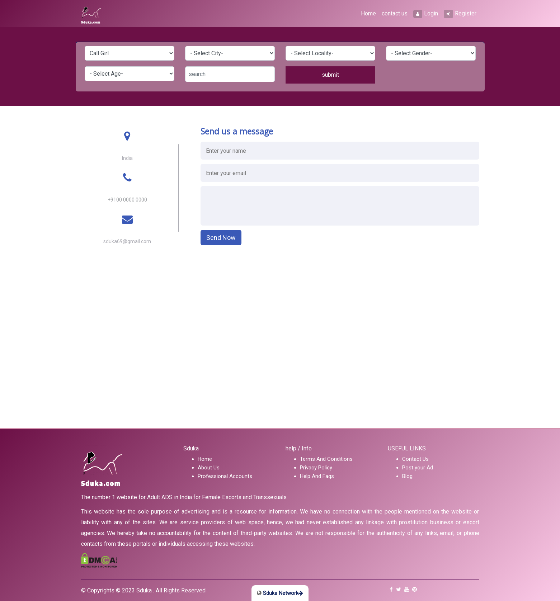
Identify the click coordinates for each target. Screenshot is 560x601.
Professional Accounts (225, 476)
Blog (407, 476)
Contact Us (415, 459)
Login (425, 14)
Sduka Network (280, 593)
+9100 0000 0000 (127, 200)
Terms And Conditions (326, 459)
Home (368, 13)
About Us (209, 467)
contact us (395, 13)
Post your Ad (417, 467)
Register (460, 14)
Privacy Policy (316, 467)
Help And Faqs (317, 476)
